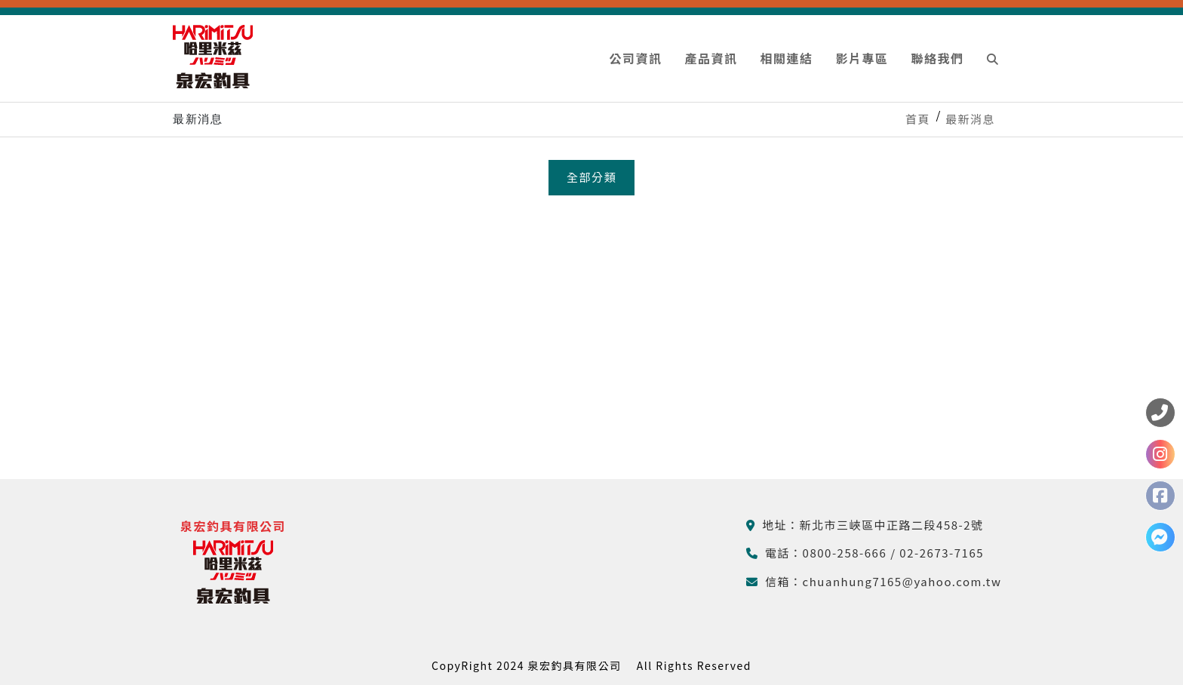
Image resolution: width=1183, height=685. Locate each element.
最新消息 (970, 119)
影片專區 (861, 58)
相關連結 (786, 58)
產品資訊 (710, 58)
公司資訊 (635, 58)
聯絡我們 (937, 58)
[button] (993, 58)
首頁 (917, 119)
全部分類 (591, 177)
